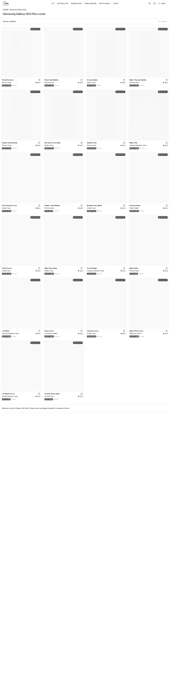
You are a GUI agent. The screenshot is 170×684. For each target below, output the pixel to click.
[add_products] (39, 80)
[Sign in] (149, 3)
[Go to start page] (6, 3)
